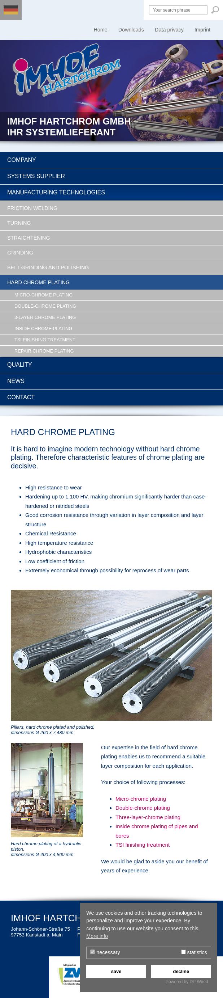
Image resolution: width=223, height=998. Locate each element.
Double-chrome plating (45, 306)
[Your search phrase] (178, 9)
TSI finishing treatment (44, 339)
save (116, 971)
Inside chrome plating (43, 328)
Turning (19, 223)
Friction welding (32, 208)
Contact (21, 397)
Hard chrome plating (38, 282)
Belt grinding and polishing (48, 267)
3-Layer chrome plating (45, 317)
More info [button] (97, 936)
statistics (194, 952)
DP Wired (199, 981)
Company (21, 160)
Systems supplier (36, 176)
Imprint (202, 30)
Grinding (20, 253)
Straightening (28, 238)
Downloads (131, 30)
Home (100, 30)
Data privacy (169, 30)
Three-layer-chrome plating (147, 817)
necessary (105, 952)
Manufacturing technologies (56, 192)
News (16, 381)
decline (181, 971)
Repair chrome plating (44, 351)
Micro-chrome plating (43, 295)
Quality (19, 365)
